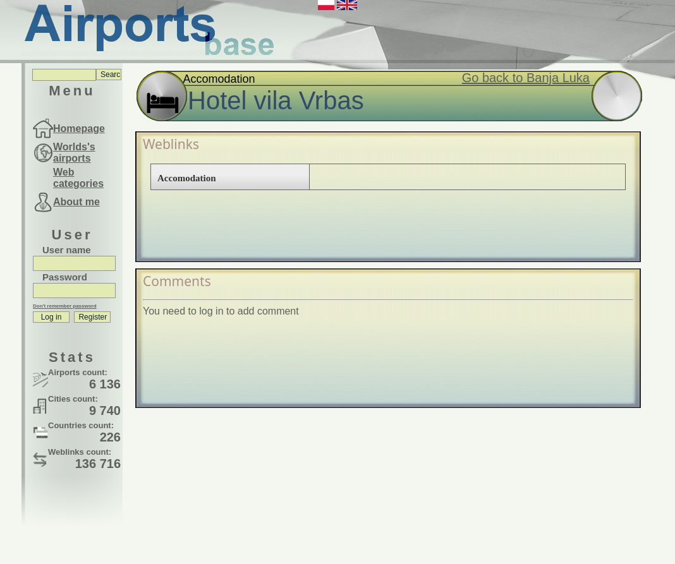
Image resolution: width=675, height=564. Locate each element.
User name (66, 249)
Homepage (79, 128)
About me (76, 201)
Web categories (78, 178)
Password (64, 277)
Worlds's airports (74, 152)
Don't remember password (65, 306)
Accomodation (186, 178)
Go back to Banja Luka (526, 78)
